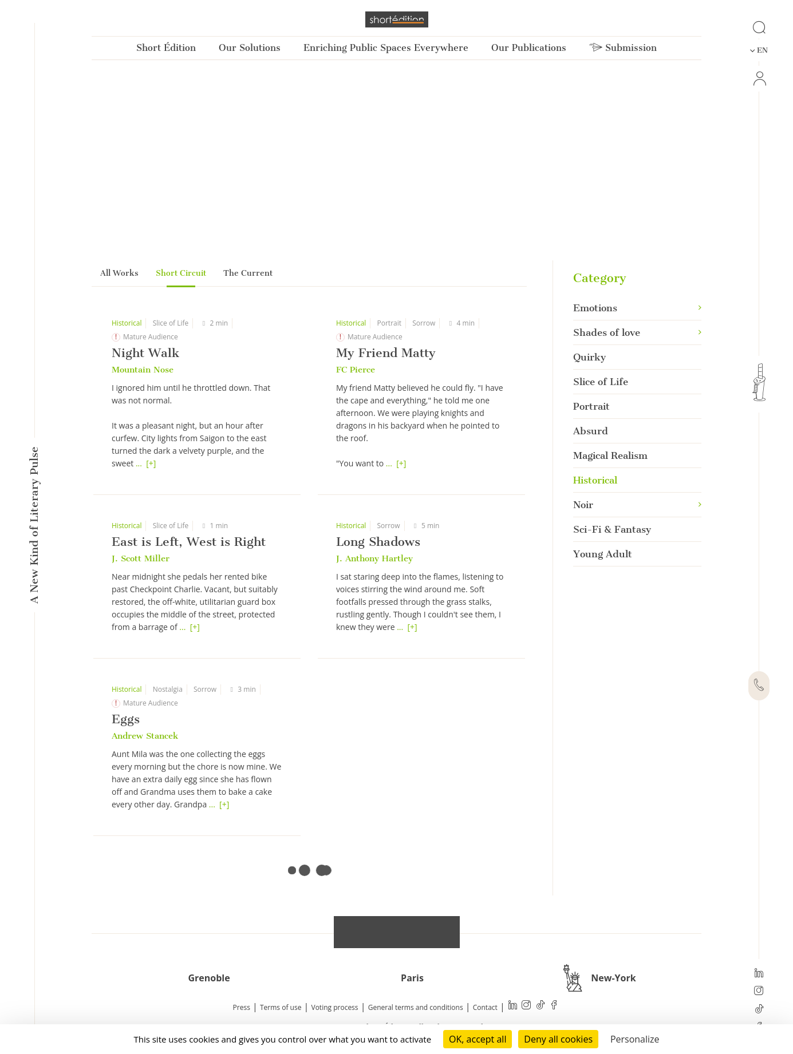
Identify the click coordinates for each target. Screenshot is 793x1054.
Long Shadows (378, 541)
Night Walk (145, 353)
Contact (485, 1007)
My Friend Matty (386, 353)
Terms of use (280, 1007)
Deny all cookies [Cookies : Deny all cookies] (558, 1039)
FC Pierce (355, 369)
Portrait (389, 323)
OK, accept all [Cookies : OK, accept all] (477, 1039)
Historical (126, 323)
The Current (248, 273)
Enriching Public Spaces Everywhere (385, 47)
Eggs (126, 719)
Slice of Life (171, 323)
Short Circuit (181, 273)
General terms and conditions (415, 1007)
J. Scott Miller (140, 558)
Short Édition (166, 47)
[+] (151, 463)
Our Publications (528, 47)
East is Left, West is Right (189, 541)
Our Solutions (250, 47)
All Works (119, 273)
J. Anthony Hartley (374, 558)
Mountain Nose (142, 369)
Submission (623, 47)
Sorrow (423, 323)
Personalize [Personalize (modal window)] (635, 1039)
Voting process (334, 1007)
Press (241, 1007)
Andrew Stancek (145, 736)
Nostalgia (168, 689)
